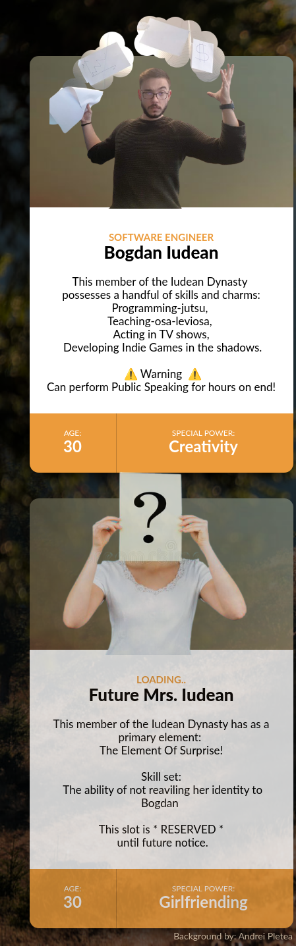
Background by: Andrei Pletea (233, 935)
